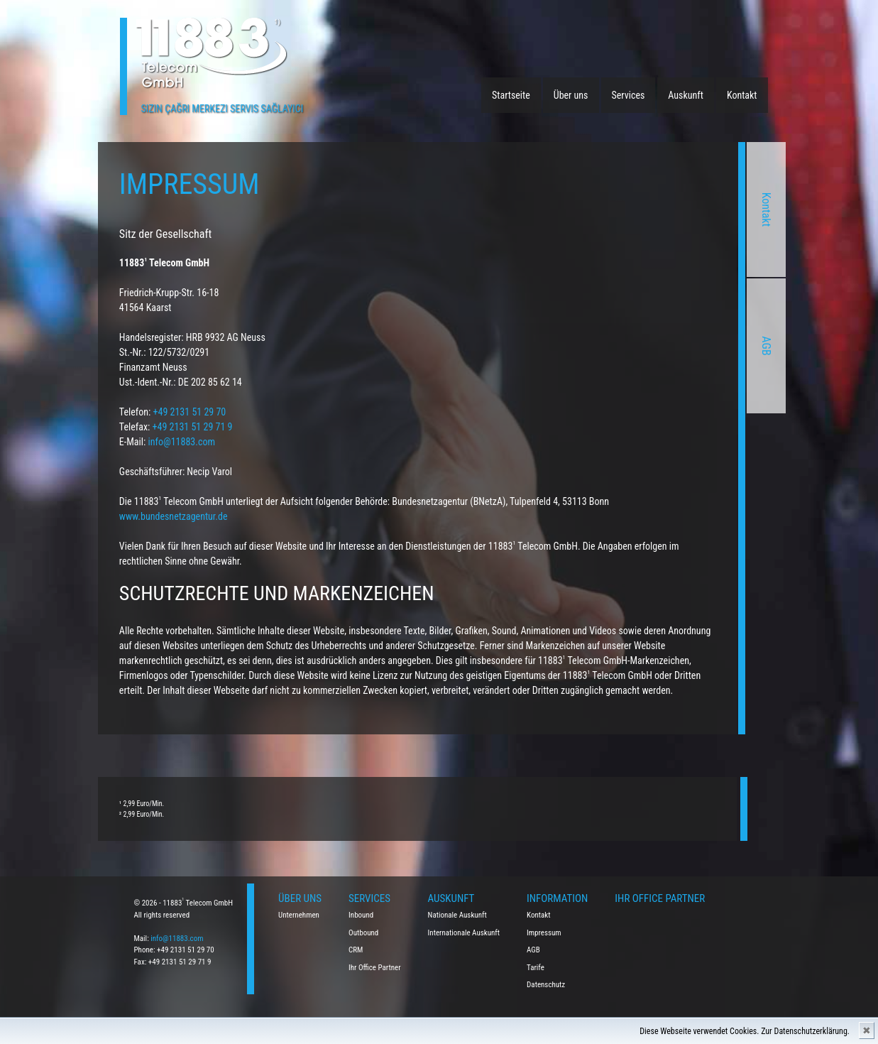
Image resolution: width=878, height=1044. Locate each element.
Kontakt (742, 95)
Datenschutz (546, 984)
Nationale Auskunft (457, 915)
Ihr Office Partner (375, 967)
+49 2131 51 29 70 (80, 412)
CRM (356, 950)
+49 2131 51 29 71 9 (83, 427)
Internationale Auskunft (464, 932)
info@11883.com (72, 441)
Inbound (361, 915)
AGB (657, 345)
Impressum (544, 932)
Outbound (363, 932)
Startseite (511, 95)
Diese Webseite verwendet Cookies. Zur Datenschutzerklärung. (745, 1031)
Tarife (535, 967)
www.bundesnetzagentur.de (64, 516)
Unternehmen (298, 915)
